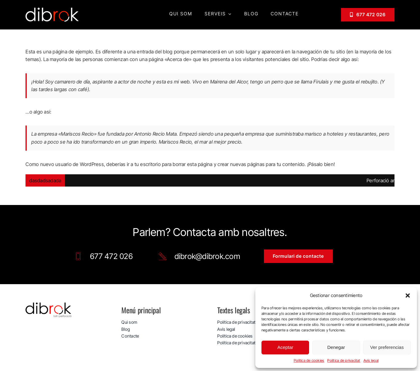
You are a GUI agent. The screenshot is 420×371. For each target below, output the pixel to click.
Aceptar (285, 347)
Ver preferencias (387, 347)
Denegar (336, 347)
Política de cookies (309, 360)
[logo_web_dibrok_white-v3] (52, 10)
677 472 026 (111, 256)
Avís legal (371, 360)
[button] (408, 295)
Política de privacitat (343, 360)
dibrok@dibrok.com (207, 256)
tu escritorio (148, 164)
